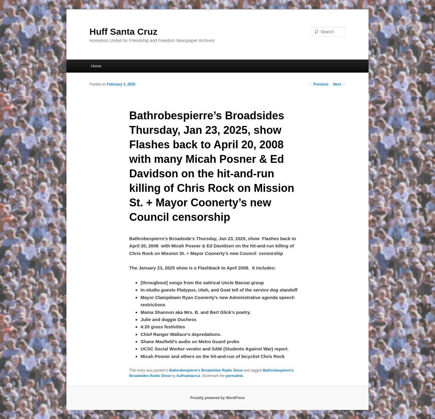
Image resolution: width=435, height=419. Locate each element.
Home (96, 66)
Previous (319, 84)
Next (339, 84)
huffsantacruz (189, 376)
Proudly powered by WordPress (217, 398)
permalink (234, 376)
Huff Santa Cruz (123, 32)
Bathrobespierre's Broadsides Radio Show (206, 370)
